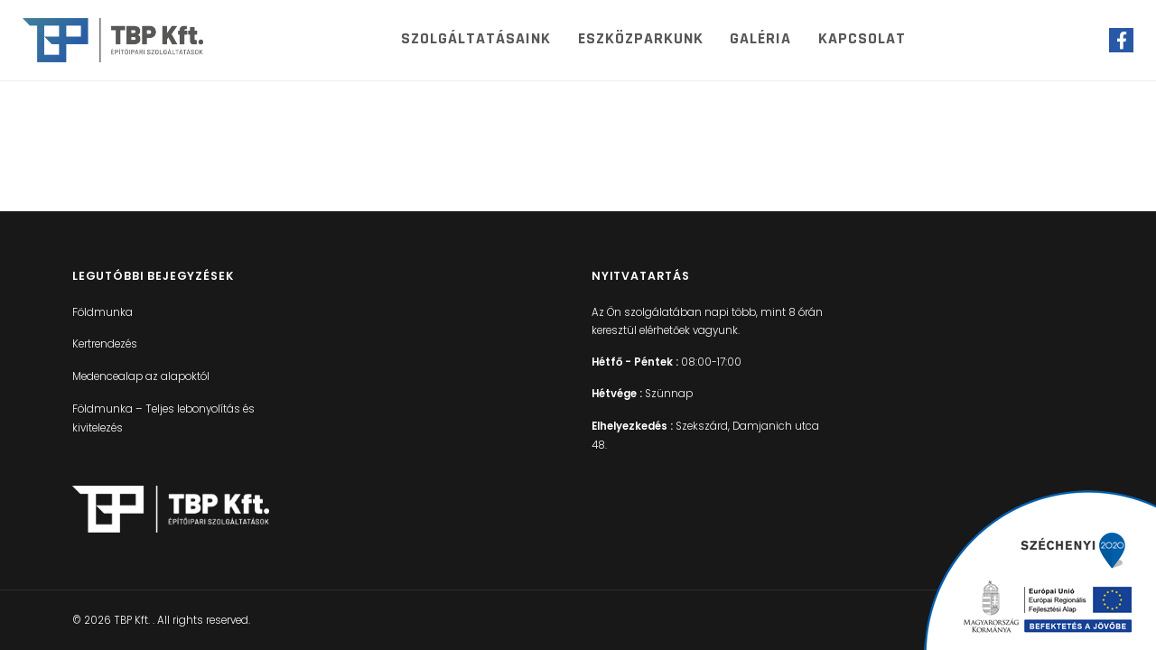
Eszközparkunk (641, 38)
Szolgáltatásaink (476, 38)
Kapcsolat (862, 38)
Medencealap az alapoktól (141, 376)
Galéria (760, 38)
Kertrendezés (104, 344)
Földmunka (102, 312)
